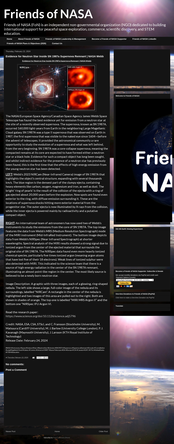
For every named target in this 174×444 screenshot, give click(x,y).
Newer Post (10, 431)
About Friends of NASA (29, 39)
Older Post (103, 431)
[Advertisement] (142, 67)
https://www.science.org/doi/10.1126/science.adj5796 (41, 316)
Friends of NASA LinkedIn (144, 39)
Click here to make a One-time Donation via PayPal (135, 298)
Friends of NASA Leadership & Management (65, 39)
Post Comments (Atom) (61, 438)
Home (9, 39)
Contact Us (57, 43)
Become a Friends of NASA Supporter (109, 39)
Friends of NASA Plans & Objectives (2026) (26, 43)
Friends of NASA (48, 13)
